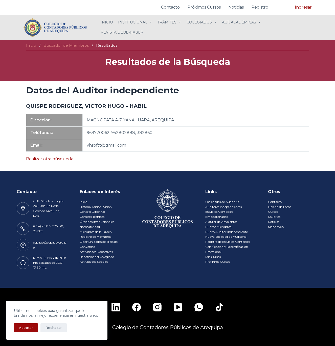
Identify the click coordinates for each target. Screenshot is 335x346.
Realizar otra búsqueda (49, 158)
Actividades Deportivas (96, 252)
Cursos (273, 212)
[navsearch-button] (283, 6)
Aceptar (26, 328)
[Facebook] (136, 307)
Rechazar (54, 328)
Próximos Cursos (204, 7)
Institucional (135, 22)
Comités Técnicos (92, 217)
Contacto (170, 7)
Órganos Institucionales (97, 222)
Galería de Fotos (279, 207)
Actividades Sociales (94, 261)
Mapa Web (276, 227)
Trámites (170, 22)
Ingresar (303, 7)
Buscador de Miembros (66, 45)
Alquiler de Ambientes (221, 222)
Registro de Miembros (95, 236)
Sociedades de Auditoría (222, 202)
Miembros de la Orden (96, 232)
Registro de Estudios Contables (227, 242)
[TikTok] (219, 307)
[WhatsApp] (198, 307)
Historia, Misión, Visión (96, 207)
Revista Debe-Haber (122, 32)
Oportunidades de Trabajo (99, 242)
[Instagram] (157, 307)
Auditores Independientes (223, 207)
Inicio (107, 22)
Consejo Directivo (92, 212)
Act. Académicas (241, 22)
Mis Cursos (213, 257)
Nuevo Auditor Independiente (226, 232)
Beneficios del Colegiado (97, 257)
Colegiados (202, 22)
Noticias (236, 7)
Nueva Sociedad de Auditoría (226, 236)
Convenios (87, 247)
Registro (259, 7)
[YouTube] (178, 307)
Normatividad (90, 227)
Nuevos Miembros (218, 227)
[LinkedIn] (115, 307)
